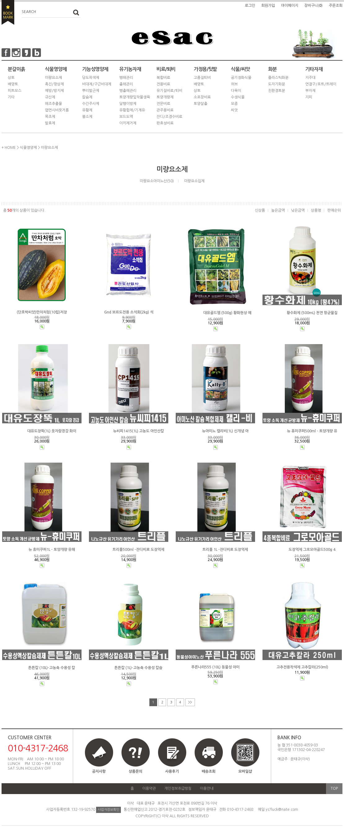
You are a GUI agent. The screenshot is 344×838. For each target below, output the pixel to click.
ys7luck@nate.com (282, 809)
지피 (308, 97)
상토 (11, 78)
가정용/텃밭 (205, 69)
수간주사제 (90, 104)
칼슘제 (87, 97)
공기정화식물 (241, 78)
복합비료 (163, 78)
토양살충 (200, 104)
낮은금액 (298, 210)
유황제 (87, 110)
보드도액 (126, 117)
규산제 (50, 97)
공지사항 (99, 771)
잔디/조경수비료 (169, 117)
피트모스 (14, 91)
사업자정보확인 (108, 809)
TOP (334, 788)
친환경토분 (276, 91)
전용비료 (163, 84)
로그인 (250, 5)
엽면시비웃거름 (57, 110)
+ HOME (9, 147)
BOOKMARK (8, 12)
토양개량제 (165, 97)
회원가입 (268, 5)
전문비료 (163, 104)
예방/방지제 (54, 91)
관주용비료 (165, 110)
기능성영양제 (95, 69)
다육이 (236, 91)
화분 (272, 69)
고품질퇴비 (202, 78)
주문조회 (335, 5)
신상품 (260, 210)
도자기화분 (276, 84)
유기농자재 (130, 69)
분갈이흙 (16, 69)
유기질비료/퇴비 (169, 91)
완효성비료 (165, 123)
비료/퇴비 (166, 69)
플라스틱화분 (278, 78)
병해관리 (126, 78)
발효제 (50, 123)
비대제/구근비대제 (96, 84)
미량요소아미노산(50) (157, 181)
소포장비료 (202, 97)
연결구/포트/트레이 (320, 84)
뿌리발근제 (90, 91)
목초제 (50, 117)
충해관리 (126, 84)
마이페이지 (289, 5)
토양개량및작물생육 (134, 97)
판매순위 (334, 210)
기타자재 (314, 69)
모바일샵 (245, 758)
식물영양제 (56, 69)
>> (190, 702)
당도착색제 (90, 78)
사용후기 (172, 771)
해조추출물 (53, 104)
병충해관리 (127, 91)
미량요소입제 (194, 181)
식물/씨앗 (240, 69)
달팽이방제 (127, 104)
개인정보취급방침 (178, 788)
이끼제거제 (127, 123)
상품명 (316, 210)
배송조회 (208, 771)
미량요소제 (53, 78)
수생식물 (238, 97)
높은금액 (278, 210)
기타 (11, 97)
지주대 (310, 78)
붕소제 (87, 117)
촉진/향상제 (54, 84)
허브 (234, 84)
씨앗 (234, 110)
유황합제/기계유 (132, 110)
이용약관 (149, 788)
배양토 (13, 84)
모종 (234, 104)
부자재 (310, 91)
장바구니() (313, 5)
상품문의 (135, 771)
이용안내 (207, 788)
